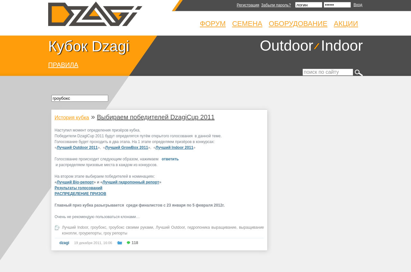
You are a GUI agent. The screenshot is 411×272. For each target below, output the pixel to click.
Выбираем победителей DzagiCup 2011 (156, 117)
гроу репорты (115, 233)
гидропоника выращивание (212, 227)
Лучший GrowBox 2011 (126, 147)
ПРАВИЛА (63, 64)
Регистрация (248, 5)
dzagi (64, 243)
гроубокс (98, 227)
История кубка (72, 117)
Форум (213, 24)
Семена (247, 24)
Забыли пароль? (276, 5)
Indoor (342, 45)
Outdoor (286, 45)
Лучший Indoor (75, 227)
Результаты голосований (78, 188)
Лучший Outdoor (170, 227)
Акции (346, 24)
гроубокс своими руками (131, 227)
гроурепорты (90, 233)
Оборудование (298, 24)
